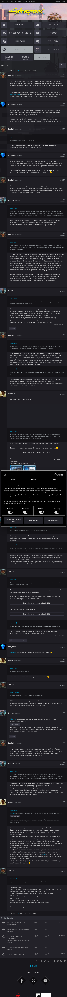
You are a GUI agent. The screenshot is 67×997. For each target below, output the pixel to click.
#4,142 (62, 106)
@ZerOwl (14, 663)
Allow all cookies (53, 520)
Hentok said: (14, 250)
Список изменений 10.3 (16, 968)
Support (32, 1)
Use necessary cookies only (13, 520)
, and (20, 650)
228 (30, 70)
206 (11, 70)
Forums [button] (4, 1)
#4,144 (62, 160)
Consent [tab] (12, 479)
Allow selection (33, 520)
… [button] (8, 70)
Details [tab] (33, 479)
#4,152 (62, 582)
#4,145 (62, 186)
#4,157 (62, 753)
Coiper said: (13, 633)
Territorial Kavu (16, 96)
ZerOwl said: (14, 215)
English (33, 980)
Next (34, 70)
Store (25, 1)
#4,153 (62, 657)
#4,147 (62, 242)
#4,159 (62, 814)
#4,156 (62, 723)
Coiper (11, 404)
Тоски (45, 868)
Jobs (19, 1)
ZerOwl (12, 75)
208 (18, 70)
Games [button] (12, 1)
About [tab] (54, 479)
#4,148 (62, 301)
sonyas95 (13, 107)
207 (14, 70)
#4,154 (62, 671)
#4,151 (62, 530)
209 (21, 70)
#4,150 (62, 404)
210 (25, 70)
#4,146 (62, 207)
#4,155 (62, 695)
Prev (3, 70)
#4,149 (62, 346)
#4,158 (62, 774)
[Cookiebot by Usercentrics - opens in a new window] (55, 474)
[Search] (61, 65)
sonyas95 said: (14, 141)
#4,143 (62, 133)
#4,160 (62, 885)
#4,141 (62, 75)
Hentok (12, 207)
